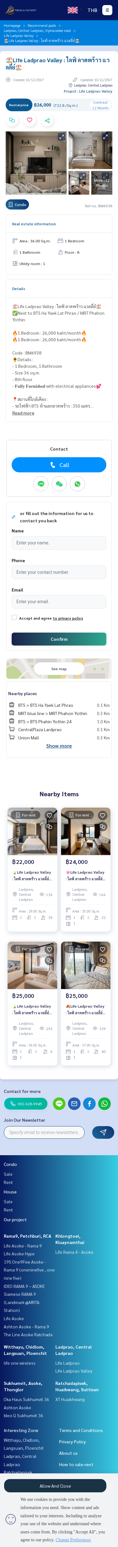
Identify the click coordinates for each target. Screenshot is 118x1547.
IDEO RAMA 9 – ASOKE (24, 1286)
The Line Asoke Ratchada (28, 1334)
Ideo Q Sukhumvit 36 (23, 1415)
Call (59, 465)
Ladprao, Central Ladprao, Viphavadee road (37, 30)
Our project (15, 1219)
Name (18, 530)
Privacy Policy (72, 1441)
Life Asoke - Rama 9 (23, 1245)
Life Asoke (14, 1318)
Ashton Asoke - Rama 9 (26, 1326)
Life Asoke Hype (19, 1253)
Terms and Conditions (81, 1430)
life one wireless (20, 1363)
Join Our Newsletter (24, 1120)
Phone (18, 560)
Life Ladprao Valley (18, 35)
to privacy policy (68, 618)
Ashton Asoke (17, 1407)
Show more (59, 745)
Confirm (59, 639)
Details (18, 288)
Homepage (12, 25)
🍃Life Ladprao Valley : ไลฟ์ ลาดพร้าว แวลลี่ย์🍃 (31, 876)
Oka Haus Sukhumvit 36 (26, 1399)
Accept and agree (35, 618)
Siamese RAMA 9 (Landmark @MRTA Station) (21, 1302)
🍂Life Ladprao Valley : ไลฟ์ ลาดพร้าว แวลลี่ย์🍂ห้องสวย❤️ (85, 1010)
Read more (23, 413)
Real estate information (34, 223)
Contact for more (22, 1091)
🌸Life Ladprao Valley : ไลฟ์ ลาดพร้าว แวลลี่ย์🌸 (85, 876)
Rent (8, 1182)
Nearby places (22, 693)
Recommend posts (42, 25)
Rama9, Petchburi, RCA (27, 1236)
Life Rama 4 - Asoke (74, 1252)
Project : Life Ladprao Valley (88, 91)
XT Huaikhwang (70, 1399)
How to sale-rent (76, 1464)
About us (68, 1453)
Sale (8, 1174)
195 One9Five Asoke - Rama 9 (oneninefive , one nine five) (29, 1270)
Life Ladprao (67, 1363)
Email (17, 589)
